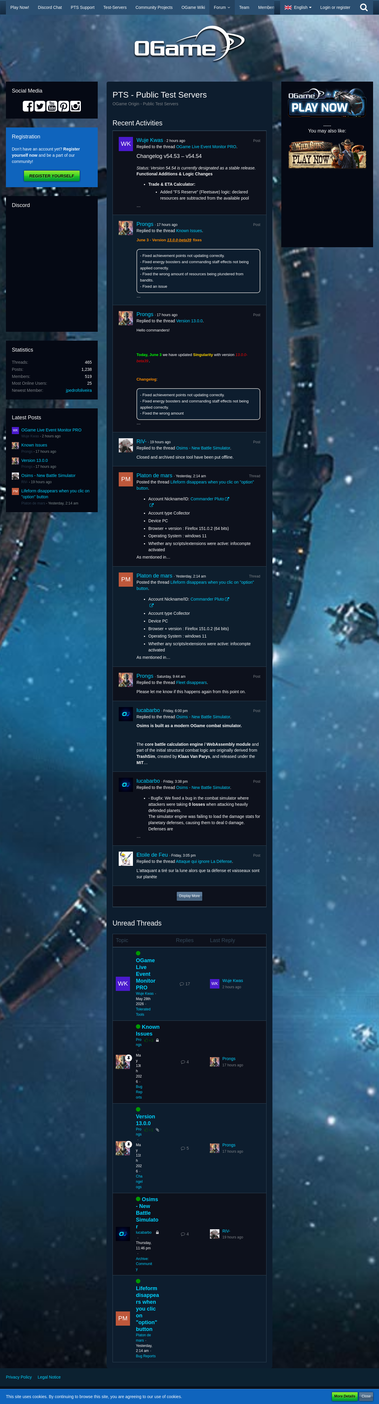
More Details (344, 1396)
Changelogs (139, 1181)
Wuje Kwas (30, 436)
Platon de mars (33, 503)
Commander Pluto (207, 498)
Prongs (27, 451)
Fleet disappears (191, 682)
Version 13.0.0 (34, 460)
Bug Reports (139, 1092)
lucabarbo (148, 710)
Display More (189, 896)
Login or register (335, 7)
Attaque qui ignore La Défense (204, 861)
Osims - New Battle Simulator (48, 475)
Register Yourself (51, 176)
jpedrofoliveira (79, 390)
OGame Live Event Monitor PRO (51, 430)
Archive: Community (144, 1264)
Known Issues (34, 445)
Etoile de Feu (152, 855)
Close (366, 1396)
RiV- (24, 482)
